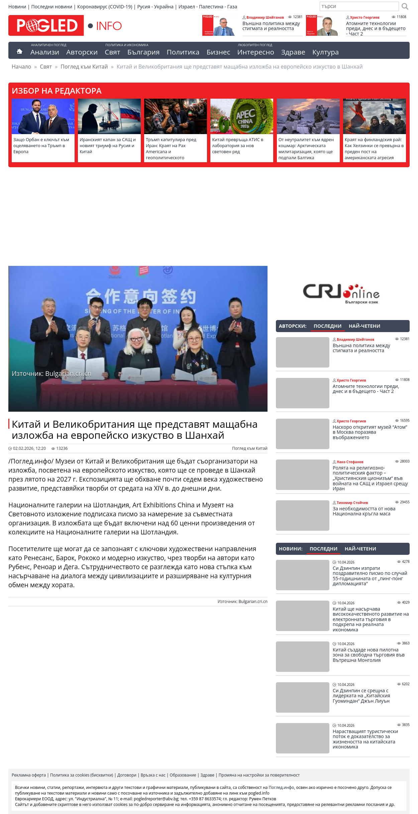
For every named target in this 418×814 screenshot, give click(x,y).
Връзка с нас (153, 775)
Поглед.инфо (281, 787)
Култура (325, 52)
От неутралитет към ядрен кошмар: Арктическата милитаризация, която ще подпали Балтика (306, 148)
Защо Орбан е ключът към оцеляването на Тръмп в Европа (41, 145)
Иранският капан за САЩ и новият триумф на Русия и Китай (108, 145)
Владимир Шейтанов (265, 17)
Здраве (293, 52)
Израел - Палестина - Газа (208, 6)
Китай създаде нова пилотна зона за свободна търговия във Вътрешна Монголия (369, 655)
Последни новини (51, 6)
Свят (112, 52)
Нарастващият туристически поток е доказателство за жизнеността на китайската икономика (365, 739)
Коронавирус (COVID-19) (104, 6)
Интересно (255, 52)
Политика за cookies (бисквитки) (81, 775)
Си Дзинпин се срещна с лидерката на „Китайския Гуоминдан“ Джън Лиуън (361, 696)
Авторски (82, 52)
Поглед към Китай (84, 66)
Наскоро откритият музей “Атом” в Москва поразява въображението (370, 432)
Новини (17, 6)
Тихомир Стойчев (352, 502)
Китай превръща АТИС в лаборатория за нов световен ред (237, 145)
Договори (126, 775)
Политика (183, 52)
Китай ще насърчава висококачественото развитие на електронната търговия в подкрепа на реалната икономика (371, 619)
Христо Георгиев (365, 17)
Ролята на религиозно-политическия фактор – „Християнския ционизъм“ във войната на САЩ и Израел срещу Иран (370, 478)
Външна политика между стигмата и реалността (271, 26)
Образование (183, 775)
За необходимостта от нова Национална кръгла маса (364, 511)
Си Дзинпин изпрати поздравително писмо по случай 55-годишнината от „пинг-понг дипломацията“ (370, 576)
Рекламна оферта (29, 775)
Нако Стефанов (350, 462)
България (143, 52)
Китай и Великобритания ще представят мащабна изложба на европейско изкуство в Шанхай (135, 429)
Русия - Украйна (155, 6)
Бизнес (218, 52)
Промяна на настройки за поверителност (259, 775)
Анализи (44, 52)
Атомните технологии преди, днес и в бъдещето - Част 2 (376, 28)
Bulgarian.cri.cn (253, 601)
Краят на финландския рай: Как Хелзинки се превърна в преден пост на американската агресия (374, 148)
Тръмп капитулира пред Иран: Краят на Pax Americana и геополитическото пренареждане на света (171, 151)
